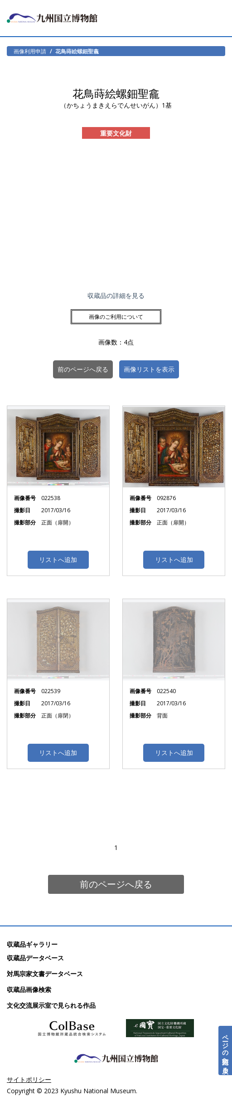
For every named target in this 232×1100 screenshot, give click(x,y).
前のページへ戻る (116, 884)
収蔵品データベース (35, 958)
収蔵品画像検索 (29, 989)
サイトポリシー (29, 1079)
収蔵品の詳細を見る (116, 295)
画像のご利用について (116, 317)
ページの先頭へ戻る (225, 1050)
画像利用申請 (30, 51)
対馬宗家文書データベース (45, 973)
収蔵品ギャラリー (32, 944)
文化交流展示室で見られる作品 (51, 1005)
